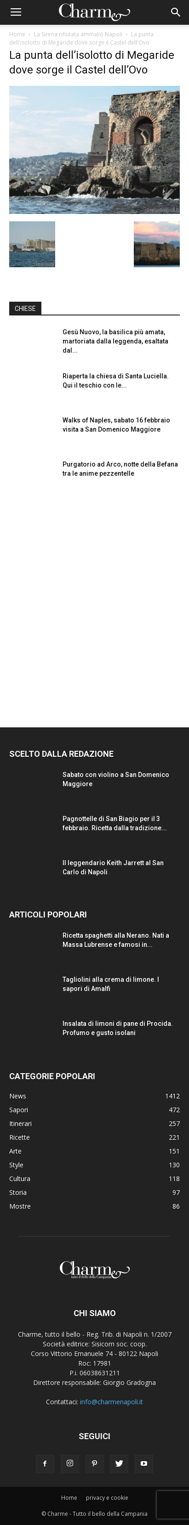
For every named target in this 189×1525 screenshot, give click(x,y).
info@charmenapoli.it (111, 1401)
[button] (176, 12)
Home (17, 34)
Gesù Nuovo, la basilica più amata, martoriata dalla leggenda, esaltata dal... (115, 341)
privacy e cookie (107, 1498)
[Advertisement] (94, 600)
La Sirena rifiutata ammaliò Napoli (78, 34)
